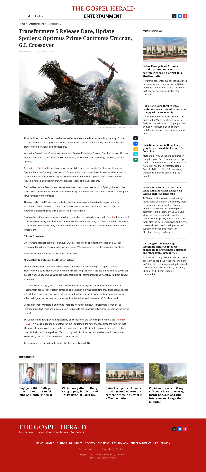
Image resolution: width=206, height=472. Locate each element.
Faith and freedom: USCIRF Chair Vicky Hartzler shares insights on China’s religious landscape (162, 190)
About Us (106, 449)
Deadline (111, 217)
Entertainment (103, 16)
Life (155, 443)
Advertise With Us (87, 449)
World (50, 443)
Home (22, 23)
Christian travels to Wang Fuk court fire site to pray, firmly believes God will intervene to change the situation (166, 394)
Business (103, 443)
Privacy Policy (110, 458)
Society (90, 443)
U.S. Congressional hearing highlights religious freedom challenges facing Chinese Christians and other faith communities (164, 248)
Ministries (75, 443)
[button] (22, 16)
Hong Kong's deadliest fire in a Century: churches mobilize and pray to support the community (164, 109)
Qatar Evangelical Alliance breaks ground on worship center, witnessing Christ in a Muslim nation (162, 71)
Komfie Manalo (27, 51)
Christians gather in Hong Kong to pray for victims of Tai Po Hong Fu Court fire (163, 148)
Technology (120, 443)
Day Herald (43, 168)
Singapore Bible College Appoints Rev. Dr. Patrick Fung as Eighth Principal (35, 391)
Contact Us (121, 449)
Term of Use (95, 458)
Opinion (165, 443)
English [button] (39, 16)
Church (62, 443)
